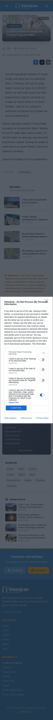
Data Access (26, 418)
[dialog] (26, 360)
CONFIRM (16, 408)
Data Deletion (11, 418)
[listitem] (26, 353)
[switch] (42, 359)
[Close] (47, 302)
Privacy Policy (42, 418)
